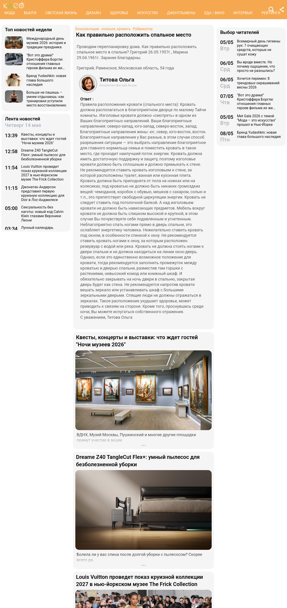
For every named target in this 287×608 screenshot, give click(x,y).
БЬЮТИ (30, 13)
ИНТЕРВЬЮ (243, 13)
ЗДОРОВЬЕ (119, 13)
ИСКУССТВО (147, 13)
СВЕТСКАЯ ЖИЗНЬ (61, 13)
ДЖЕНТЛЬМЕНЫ (181, 13)
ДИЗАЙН (93, 13)
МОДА (9, 13)
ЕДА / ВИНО (214, 13)
